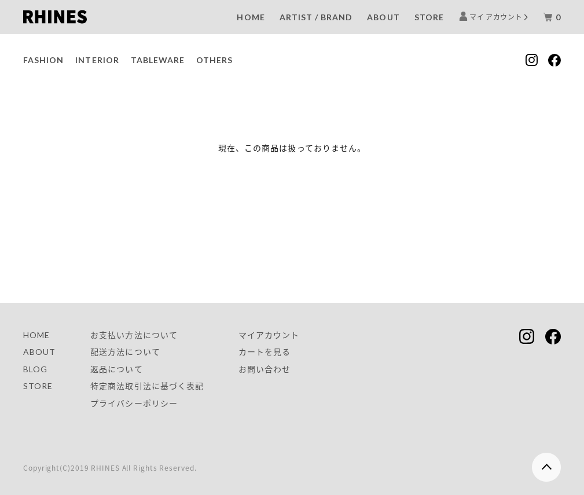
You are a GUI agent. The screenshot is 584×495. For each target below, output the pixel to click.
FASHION (43, 60)
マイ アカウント (496, 17)
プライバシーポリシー (134, 403)
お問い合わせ (264, 369)
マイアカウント (268, 335)
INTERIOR (97, 60)
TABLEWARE (158, 60)
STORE (429, 17)
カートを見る (264, 352)
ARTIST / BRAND (316, 17)
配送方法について (125, 352)
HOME (251, 17)
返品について (116, 369)
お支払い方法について (134, 335)
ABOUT (383, 17)
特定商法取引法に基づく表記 (147, 386)
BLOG (35, 369)
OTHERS (214, 60)
